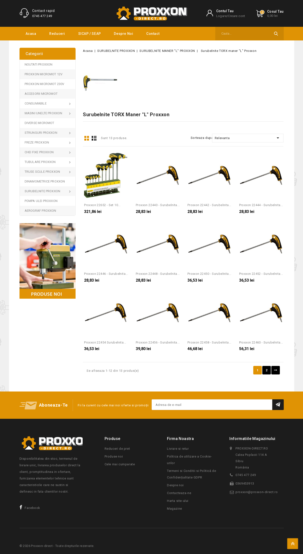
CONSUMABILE (36, 103)
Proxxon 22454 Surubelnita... (105, 342)
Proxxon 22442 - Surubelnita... (209, 205)
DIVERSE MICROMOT (39, 123)
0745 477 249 (42, 16)
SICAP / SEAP (89, 34)
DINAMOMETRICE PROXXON (45, 181)
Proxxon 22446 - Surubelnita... (106, 274)
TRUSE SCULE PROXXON (43, 171)
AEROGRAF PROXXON (40, 210)
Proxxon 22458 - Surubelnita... (209, 342)
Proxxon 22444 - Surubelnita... (261, 205)
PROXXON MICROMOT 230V (44, 84)
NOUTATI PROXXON (39, 64)
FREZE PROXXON (37, 142)
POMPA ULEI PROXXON (41, 201)
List (94, 138)
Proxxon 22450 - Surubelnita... (209, 274)
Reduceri (57, 34)
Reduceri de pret (117, 448)
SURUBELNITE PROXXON (43, 191)
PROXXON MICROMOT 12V (44, 74)
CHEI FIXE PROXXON (40, 152)
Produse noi (114, 456)
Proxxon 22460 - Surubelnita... (261, 342)
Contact (152, 34)
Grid (86, 138)
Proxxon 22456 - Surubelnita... (158, 342)
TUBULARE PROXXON (41, 162)
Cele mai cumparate (120, 464)
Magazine (174, 508)
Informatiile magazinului (252, 438)
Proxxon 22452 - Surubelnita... (261, 274)
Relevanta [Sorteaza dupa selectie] (248, 138)
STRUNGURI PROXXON (41, 132)
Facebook (32, 508)
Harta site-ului (177, 501)
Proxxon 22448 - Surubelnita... (158, 274)
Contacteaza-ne (179, 493)
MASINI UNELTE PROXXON (44, 113)
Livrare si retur (178, 448)
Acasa (31, 34)
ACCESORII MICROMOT (41, 94)
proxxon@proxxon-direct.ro (256, 492)
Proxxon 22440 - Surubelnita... (158, 205)
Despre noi (123, 34)
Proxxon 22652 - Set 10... (102, 205)
